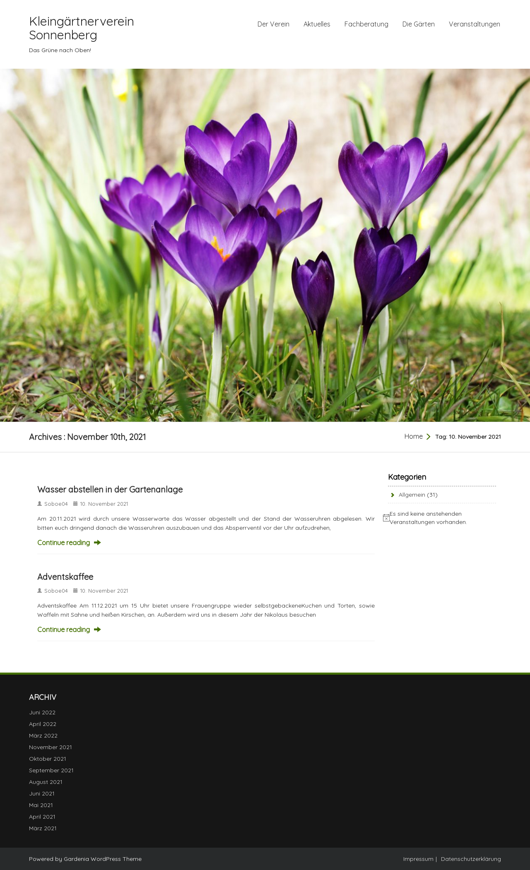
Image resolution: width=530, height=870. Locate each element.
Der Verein (273, 24)
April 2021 (42, 816)
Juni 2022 (42, 712)
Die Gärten (418, 24)
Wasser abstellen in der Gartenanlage (110, 489)
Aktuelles (317, 24)
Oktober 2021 (47, 758)
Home (414, 436)
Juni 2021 (42, 793)
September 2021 (51, 770)
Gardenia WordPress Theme (103, 859)
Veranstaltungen (474, 24)
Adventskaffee (65, 577)
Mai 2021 (41, 805)
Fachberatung (366, 24)
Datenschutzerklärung (471, 859)
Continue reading (63, 542)
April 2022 (42, 724)
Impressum (418, 859)
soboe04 (56, 503)
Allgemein (412, 494)
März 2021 (43, 828)
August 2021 (46, 782)
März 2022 (43, 735)
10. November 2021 (104, 503)
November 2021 (50, 747)
